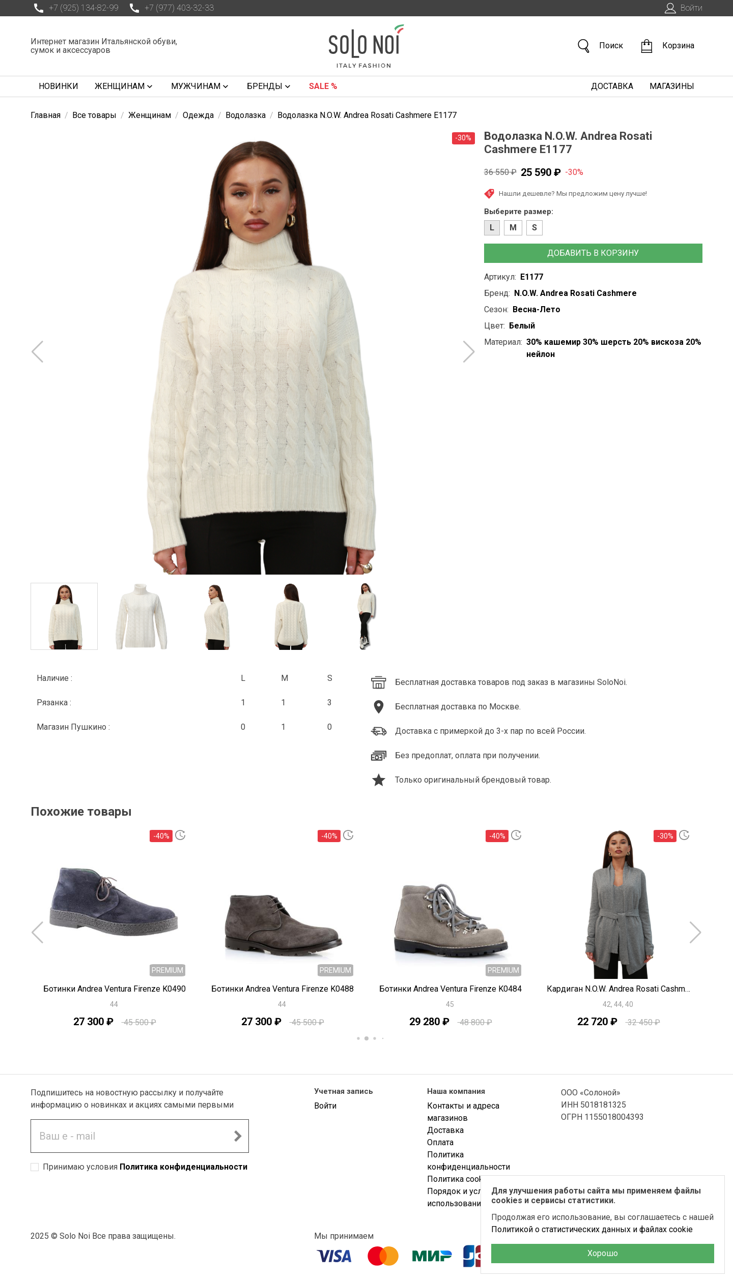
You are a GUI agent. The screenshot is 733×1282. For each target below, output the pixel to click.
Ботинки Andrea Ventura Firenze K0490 (114, 989)
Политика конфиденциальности (183, 1167)
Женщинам (125, 86)
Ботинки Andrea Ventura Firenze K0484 (450, 989)
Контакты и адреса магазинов (463, 1112)
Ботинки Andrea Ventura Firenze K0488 (282, 989)
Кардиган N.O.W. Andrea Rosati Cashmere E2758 (618, 989)
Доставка (612, 86)
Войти (682, 8)
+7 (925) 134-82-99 (74, 8)
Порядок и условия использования (463, 1197)
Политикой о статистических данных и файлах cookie (592, 1229)
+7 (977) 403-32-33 (170, 8)
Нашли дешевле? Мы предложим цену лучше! (565, 194)
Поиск (599, 46)
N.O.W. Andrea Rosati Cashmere (575, 293)
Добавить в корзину (593, 253)
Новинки (58, 86)
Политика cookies (460, 1179)
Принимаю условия (145, 1167)
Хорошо (602, 1253)
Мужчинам (201, 86)
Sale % (323, 86)
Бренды (270, 86)
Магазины (672, 86)
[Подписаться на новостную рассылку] (237, 1136)
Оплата (440, 1142)
